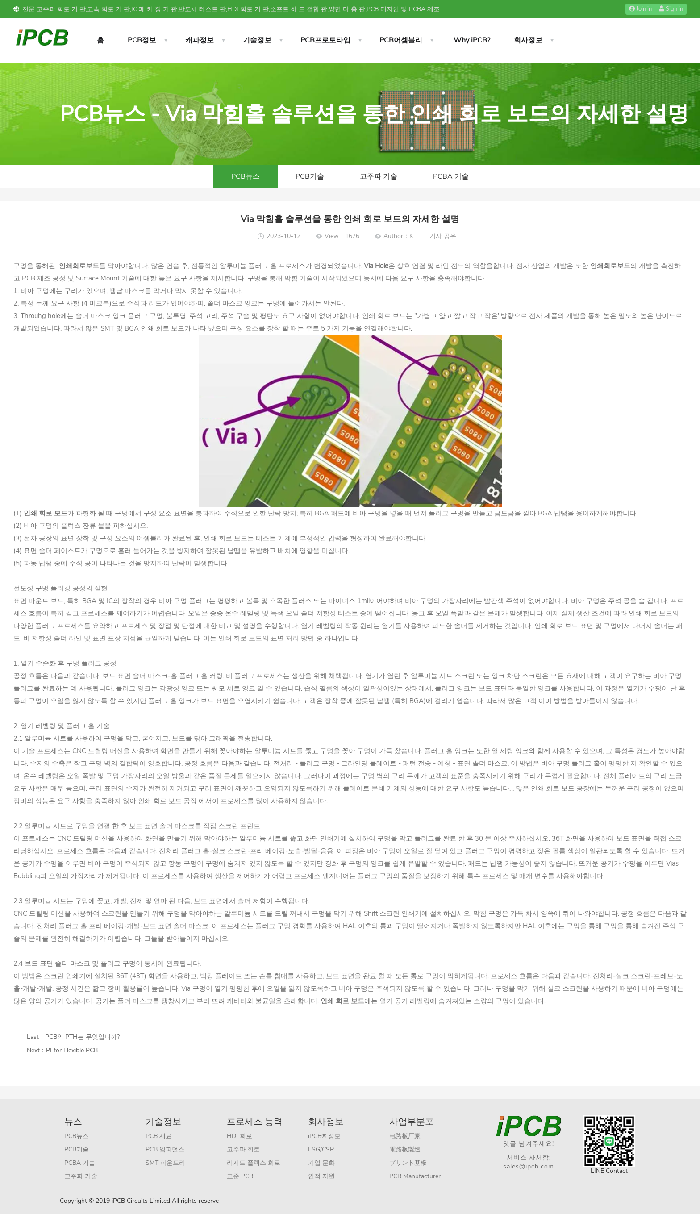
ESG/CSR (321, 1149)
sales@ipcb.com (528, 1166)
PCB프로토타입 (325, 40)
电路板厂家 (405, 1136)
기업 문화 (321, 1163)
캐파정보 (199, 40)
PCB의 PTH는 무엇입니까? (82, 1037)
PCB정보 (142, 40)
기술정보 (257, 40)
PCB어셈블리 (400, 40)
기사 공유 (442, 236)
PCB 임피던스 (165, 1149)
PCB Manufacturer (415, 1176)
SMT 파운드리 (165, 1163)
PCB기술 (310, 176)
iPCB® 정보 (324, 1136)
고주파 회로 (243, 1149)
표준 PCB (240, 1176)
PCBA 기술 (451, 176)
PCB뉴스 (245, 176)
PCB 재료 (159, 1136)
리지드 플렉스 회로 (253, 1163)
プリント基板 (408, 1163)
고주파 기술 (378, 176)
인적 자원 (321, 1176)
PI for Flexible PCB (72, 1050)
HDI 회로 (239, 1136)
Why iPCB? (472, 40)
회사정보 (528, 40)
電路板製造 (405, 1149)
